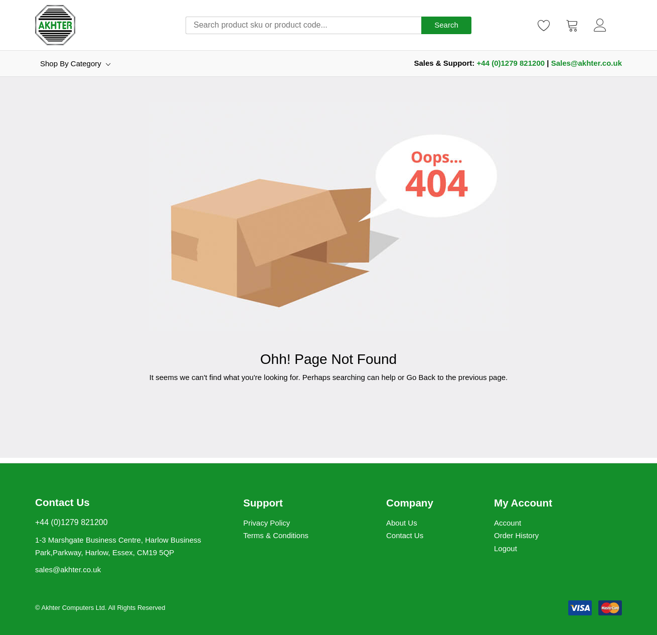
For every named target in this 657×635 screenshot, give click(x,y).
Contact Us (404, 535)
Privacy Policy (266, 523)
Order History (516, 535)
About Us (401, 523)
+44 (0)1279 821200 (511, 63)
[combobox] (303, 25)
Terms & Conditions (275, 535)
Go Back (420, 377)
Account (507, 523)
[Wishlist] (544, 25)
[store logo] (55, 25)
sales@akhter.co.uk (68, 569)
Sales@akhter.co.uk (586, 63)
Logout (505, 548)
